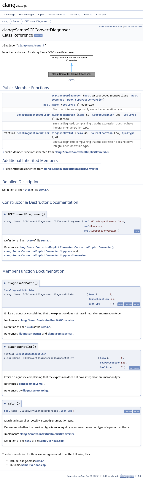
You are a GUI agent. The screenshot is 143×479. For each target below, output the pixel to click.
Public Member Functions (110, 26)
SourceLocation (103, 114)
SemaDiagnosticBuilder (33, 114)
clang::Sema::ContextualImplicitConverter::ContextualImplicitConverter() (65, 247)
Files (88, 14)
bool (87, 95)
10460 (29, 240)
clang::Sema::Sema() (60, 333)
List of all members (133, 26)
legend (71, 79)
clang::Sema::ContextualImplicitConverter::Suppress (38, 251)
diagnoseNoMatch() (35, 390)
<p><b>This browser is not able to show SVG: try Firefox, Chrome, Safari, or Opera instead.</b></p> (71, 66)
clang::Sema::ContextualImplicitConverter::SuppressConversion (45, 255)
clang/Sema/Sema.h (31, 45)
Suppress (58, 99)
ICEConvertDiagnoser (35, 21)
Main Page (9, 14)
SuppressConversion (89, 99)
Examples (101, 14)
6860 (28, 440)
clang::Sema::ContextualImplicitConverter (82, 152)
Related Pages (26, 14)
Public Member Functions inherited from (55, 152)
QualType (69, 104)
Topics (41, 14)
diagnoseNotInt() (29, 333)
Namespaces (56, 14)
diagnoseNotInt (63, 133)
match (55, 104)
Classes (74, 14)
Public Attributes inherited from (50, 169)
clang (5, 21)
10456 (27, 189)
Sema (16, 21)
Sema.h (43, 189)
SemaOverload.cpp (51, 440)
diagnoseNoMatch (63, 114)
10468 (29, 327)
